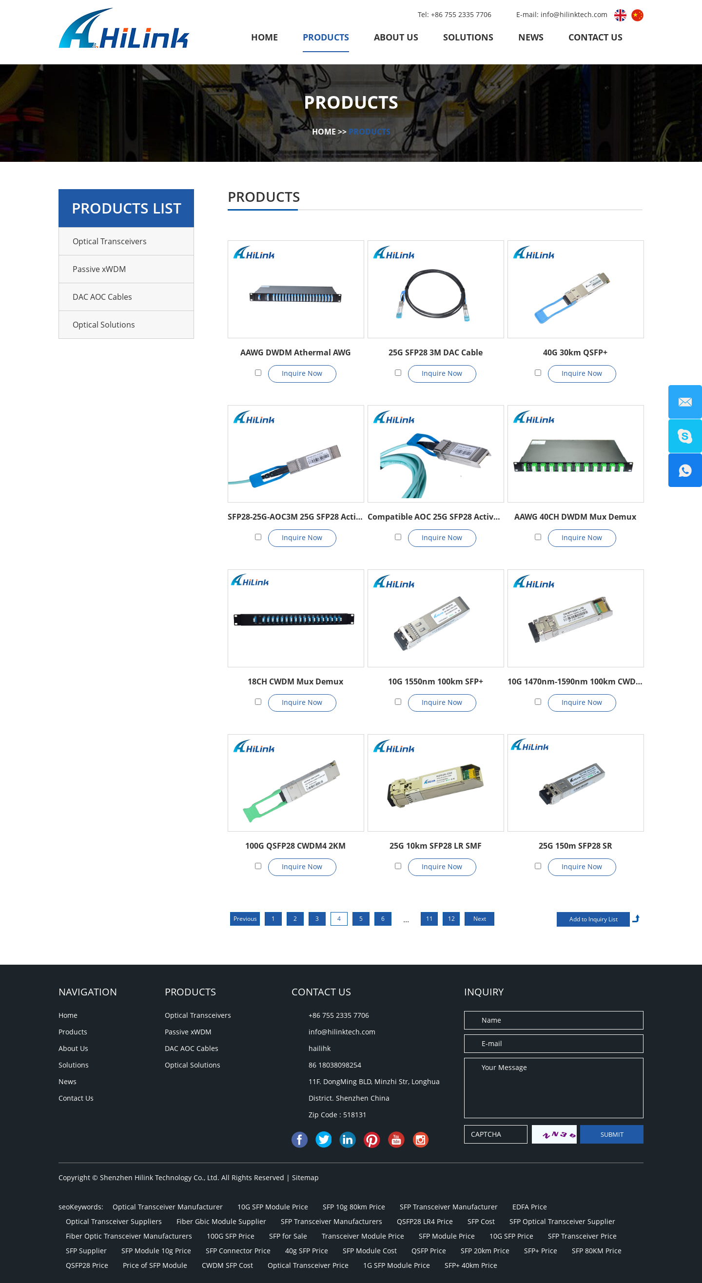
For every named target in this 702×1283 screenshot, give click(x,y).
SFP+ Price (540, 1250)
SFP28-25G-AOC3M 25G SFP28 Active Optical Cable (295, 516)
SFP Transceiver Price (582, 1236)
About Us (396, 37)
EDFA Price (529, 1206)
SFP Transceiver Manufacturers (331, 1221)
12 (451, 918)
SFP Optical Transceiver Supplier (562, 1221)
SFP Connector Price (238, 1250)
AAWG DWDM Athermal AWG (295, 352)
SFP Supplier (86, 1250)
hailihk (320, 1048)
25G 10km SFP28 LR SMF (436, 845)
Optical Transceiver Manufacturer (168, 1206)
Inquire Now (302, 373)
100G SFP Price (230, 1236)
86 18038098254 (335, 1064)
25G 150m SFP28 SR (575, 845)
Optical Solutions (104, 324)
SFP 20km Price (485, 1250)
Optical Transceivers (110, 241)
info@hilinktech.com (575, 14)
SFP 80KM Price (597, 1250)
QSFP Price (428, 1250)
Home (264, 37)
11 (429, 918)
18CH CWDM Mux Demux (295, 681)
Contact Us (595, 37)
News (531, 37)
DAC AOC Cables (102, 297)
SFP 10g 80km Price (354, 1206)
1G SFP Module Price (396, 1265)
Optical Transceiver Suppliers (114, 1221)
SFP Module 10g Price (156, 1250)
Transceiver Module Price (363, 1236)
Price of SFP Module (155, 1265)
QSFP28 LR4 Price (425, 1221)
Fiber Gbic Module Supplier (221, 1221)
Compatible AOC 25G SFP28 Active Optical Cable (435, 516)
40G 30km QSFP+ (575, 352)
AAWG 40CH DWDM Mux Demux (575, 516)
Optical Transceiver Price (308, 1265)
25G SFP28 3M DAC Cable (436, 352)
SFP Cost (481, 1221)
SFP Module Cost (370, 1250)
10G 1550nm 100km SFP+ (435, 681)
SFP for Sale (288, 1236)
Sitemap (305, 1177)
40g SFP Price (306, 1250)
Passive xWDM (99, 269)
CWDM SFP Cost (227, 1265)
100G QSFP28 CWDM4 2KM (295, 845)
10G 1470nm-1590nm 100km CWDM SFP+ (575, 681)
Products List (126, 208)
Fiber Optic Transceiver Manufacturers (129, 1236)
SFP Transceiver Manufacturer (449, 1206)
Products (326, 37)
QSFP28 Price (87, 1265)
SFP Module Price (447, 1236)
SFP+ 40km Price (471, 1265)
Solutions (468, 37)
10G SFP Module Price (272, 1206)
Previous (245, 918)
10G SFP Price (511, 1236)
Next (479, 918)
